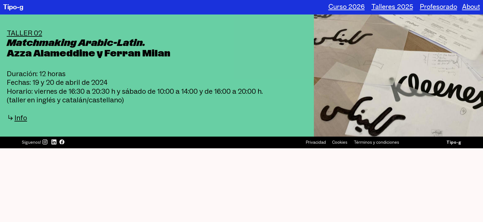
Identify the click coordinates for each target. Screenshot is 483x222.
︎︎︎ (17, 117)
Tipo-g (13, 7)
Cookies (339, 142)
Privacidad (316, 142)
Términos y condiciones (376, 142)
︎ (45, 142)
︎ (54, 142)
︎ (62, 142)
